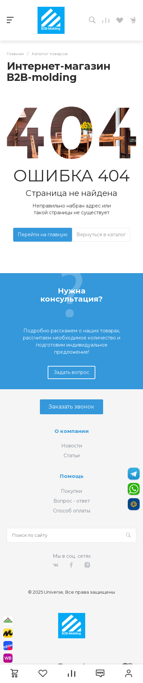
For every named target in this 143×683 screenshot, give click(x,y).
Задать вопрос (71, 372)
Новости (71, 446)
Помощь (72, 476)
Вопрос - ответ (71, 501)
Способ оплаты (71, 511)
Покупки (71, 491)
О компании (71, 431)
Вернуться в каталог (101, 235)
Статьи (72, 456)
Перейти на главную (43, 235)
